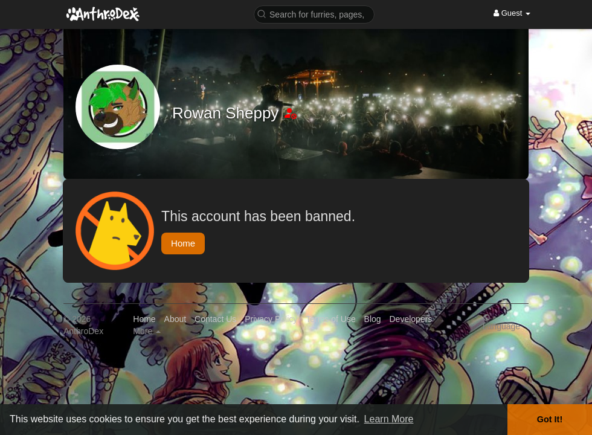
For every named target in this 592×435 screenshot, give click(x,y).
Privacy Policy (271, 319)
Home (183, 243)
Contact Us (215, 319)
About (175, 319)
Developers (411, 319)
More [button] (147, 331)
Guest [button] (512, 13)
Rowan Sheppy (227, 113)
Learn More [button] (389, 419)
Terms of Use (330, 319)
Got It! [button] (549, 419)
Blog (372, 319)
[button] (314, 14)
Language (501, 322)
